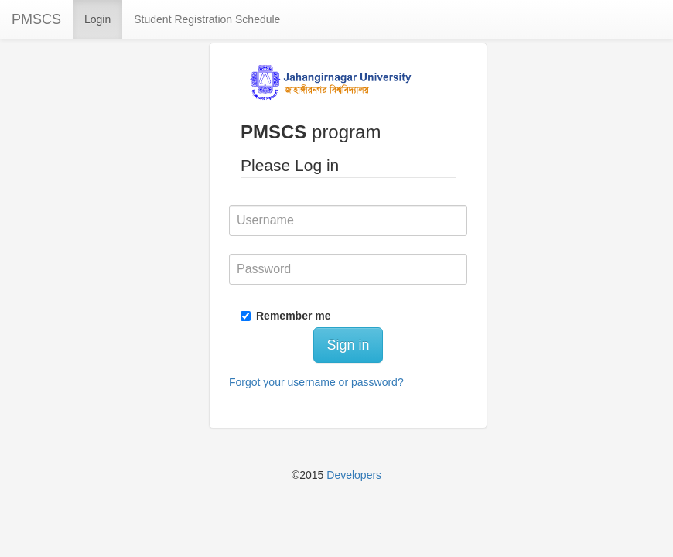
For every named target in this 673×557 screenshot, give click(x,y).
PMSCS (36, 19)
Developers (353, 475)
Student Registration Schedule (207, 19)
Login (97, 19)
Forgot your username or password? (316, 382)
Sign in (347, 345)
